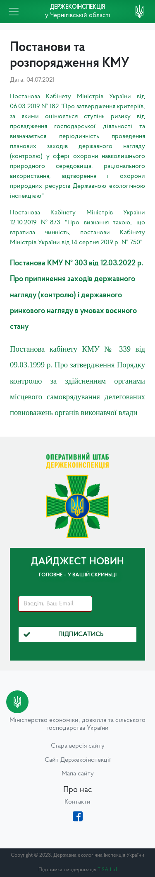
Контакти (77, 802)
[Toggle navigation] (13, 11)
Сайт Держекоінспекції (78, 760)
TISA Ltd (107, 869)
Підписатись (64, 634)
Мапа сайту (78, 773)
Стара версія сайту (78, 746)
